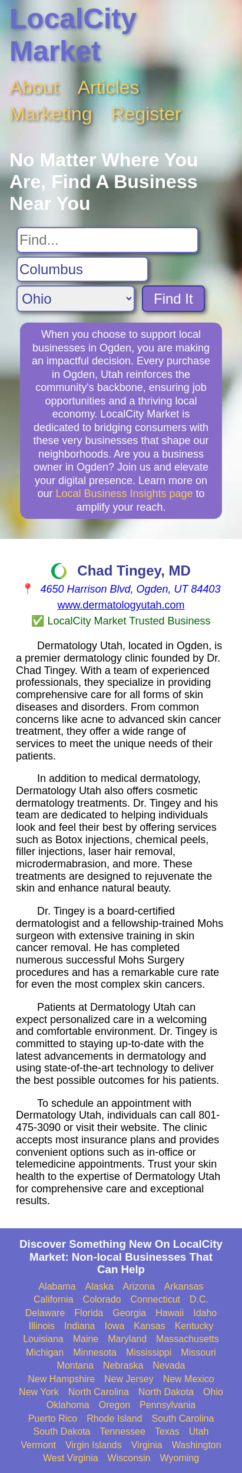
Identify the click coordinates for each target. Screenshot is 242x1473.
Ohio (213, 1392)
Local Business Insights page (124, 493)
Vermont (38, 1445)
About (34, 87)
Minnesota (95, 1352)
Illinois (42, 1326)
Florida (88, 1313)
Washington (196, 1445)
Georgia (129, 1313)
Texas (167, 1431)
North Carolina (98, 1392)
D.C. (199, 1299)
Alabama (56, 1286)
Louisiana (43, 1339)
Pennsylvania (167, 1405)
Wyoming (180, 1458)
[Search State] (75, 298)
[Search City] (82, 269)
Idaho (205, 1313)
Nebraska (123, 1365)
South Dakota (62, 1431)
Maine (86, 1339)
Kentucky (194, 1326)
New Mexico (188, 1379)
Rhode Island (114, 1418)
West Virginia (70, 1458)
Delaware (45, 1313)
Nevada (169, 1365)
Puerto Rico (53, 1418)
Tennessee (122, 1431)
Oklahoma (68, 1405)
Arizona (139, 1286)
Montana (75, 1365)
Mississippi (148, 1352)
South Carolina (183, 1418)
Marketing (50, 113)
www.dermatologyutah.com (120, 605)
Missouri (198, 1352)
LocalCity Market (73, 35)
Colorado (102, 1299)
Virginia (147, 1445)
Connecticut (156, 1299)
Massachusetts (187, 1339)
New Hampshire (61, 1379)
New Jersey (129, 1379)
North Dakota (166, 1392)
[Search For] (107, 240)
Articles (109, 87)
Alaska (99, 1286)
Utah (199, 1431)
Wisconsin (129, 1458)
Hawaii (169, 1313)
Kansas (149, 1326)
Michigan (45, 1352)
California (54, 1299)
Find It (173, 299)
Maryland (127, 1339)
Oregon (114, 1405)
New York (39, 1392)
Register (146, 113)
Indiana (79, 1326)
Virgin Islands (93, 1445)
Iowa (114, 1326)
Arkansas (184, 1286)
